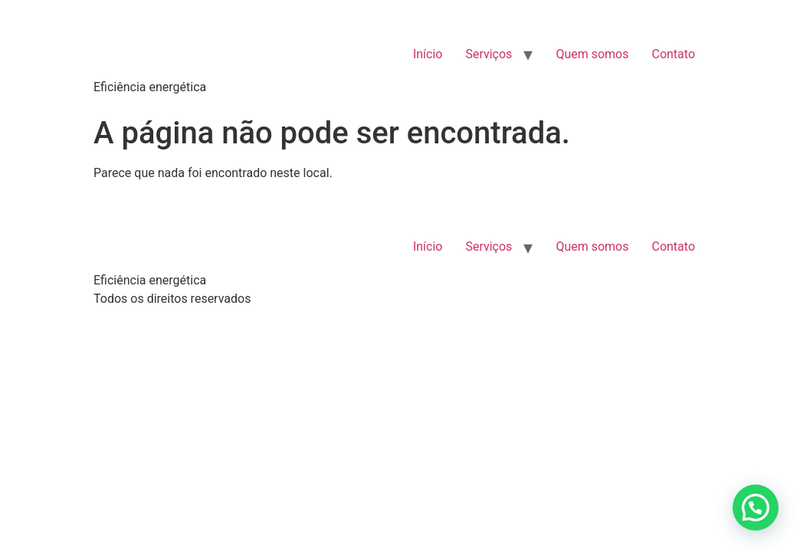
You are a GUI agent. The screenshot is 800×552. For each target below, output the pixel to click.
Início (428, 54)
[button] (756, 508)
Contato (673, 54)
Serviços (488, 54)
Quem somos (592, 54)
